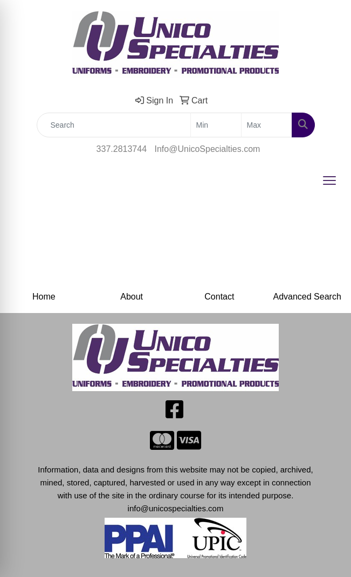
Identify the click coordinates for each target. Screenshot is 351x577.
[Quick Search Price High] (266, 125)
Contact (219, 296)
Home (44, 296)
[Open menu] (329, 180)
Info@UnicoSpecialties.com (207, 149)
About (131, 296)
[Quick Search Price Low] (216, 125)
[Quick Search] (114, 125)
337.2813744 (122, 149)
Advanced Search (307, 296)
